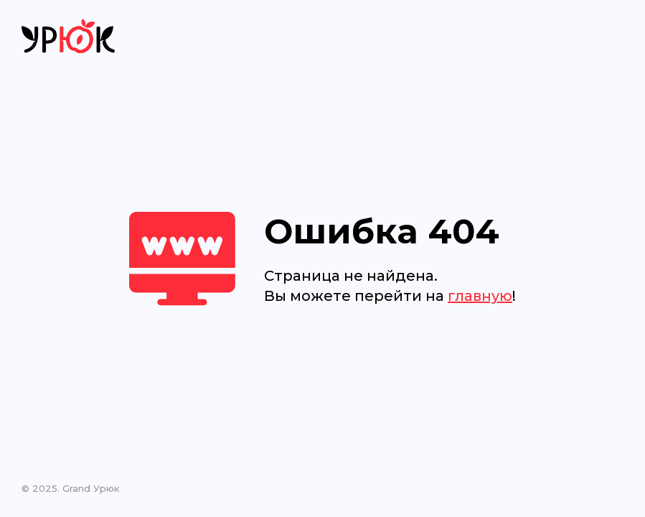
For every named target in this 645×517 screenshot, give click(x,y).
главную (480, 295)
